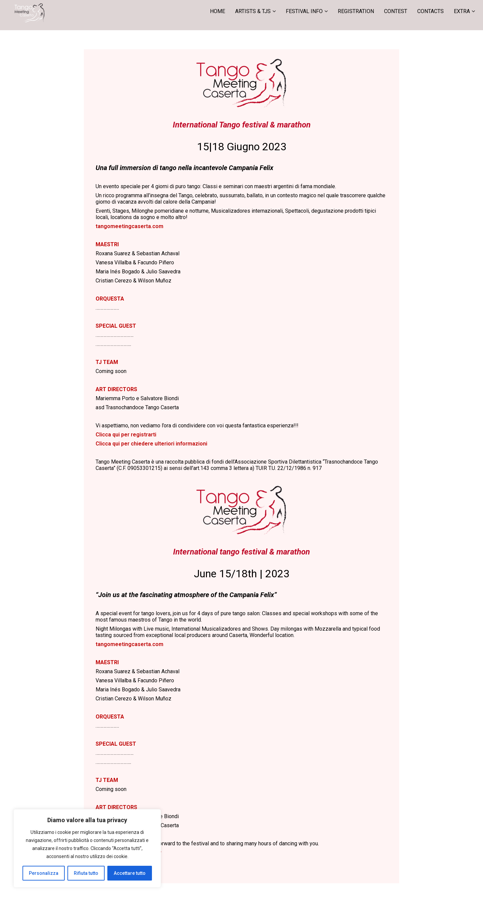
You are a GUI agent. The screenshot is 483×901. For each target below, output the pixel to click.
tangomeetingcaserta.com (129, 226)
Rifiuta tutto (86, 873)
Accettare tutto (130, 873)
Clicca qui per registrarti (126, 434)
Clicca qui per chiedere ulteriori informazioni (151, 443)
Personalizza (43, 873)
